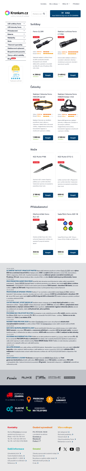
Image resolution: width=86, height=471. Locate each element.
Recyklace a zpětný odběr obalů (43, 458)
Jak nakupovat (63, 432)
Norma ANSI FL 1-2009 (15, 458)
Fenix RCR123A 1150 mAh (61, 347)
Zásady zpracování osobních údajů (43, 453)
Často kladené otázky (15, 456)
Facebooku (40, 322)
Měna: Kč (65, 4)
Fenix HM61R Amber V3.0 (60, 328)
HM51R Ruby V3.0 (51, 358)
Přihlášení (76, 4)
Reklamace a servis (64, 441)
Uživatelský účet (13, 453)
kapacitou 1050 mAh (56, 349)
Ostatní (37, 448)
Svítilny (35, 24)
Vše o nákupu (53, 4)
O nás (35, 463)
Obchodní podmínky (64, 434)
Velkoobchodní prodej (40, 460)
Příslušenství (39, 206)
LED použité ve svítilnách (16, 460)
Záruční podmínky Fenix (66, 439)
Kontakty (43, 4)
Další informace (16, 448)
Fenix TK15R (23, 304)
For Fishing (59, 336)
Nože (33, 149)
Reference (11, 463)
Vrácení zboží (62, 437)
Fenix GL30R (65, 270)
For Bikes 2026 (11, 315)
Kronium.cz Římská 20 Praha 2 (37, 439)
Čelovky (35, 86)
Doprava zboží (38, 456)
